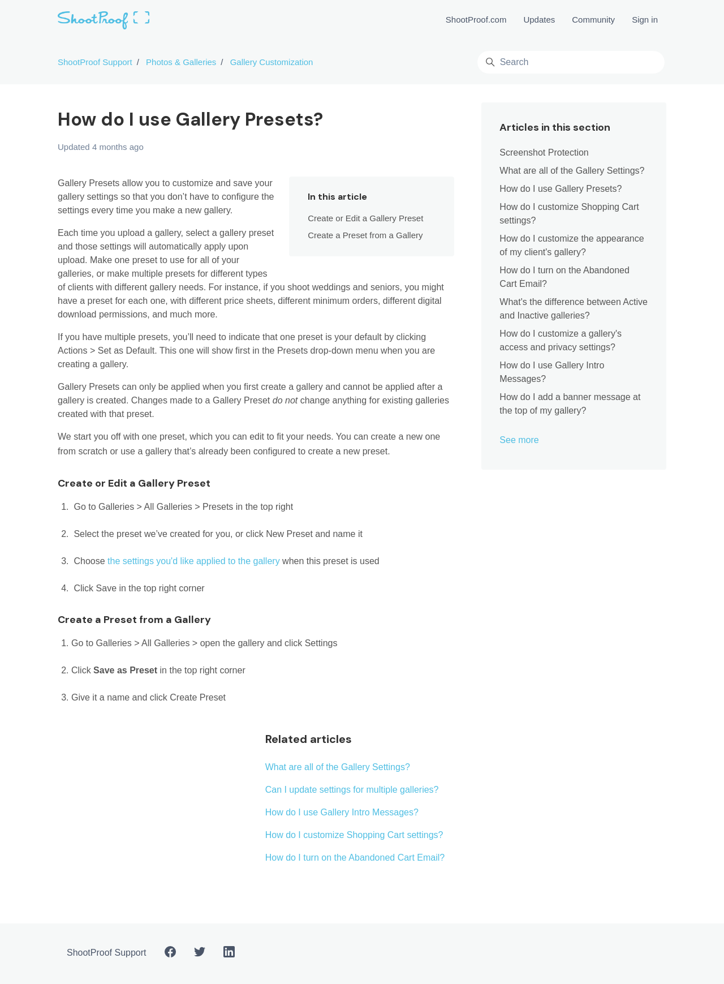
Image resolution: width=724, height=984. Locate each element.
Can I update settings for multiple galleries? (352, 789)
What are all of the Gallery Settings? (337, 767)
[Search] (571, 62)
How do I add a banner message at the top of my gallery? (569, 403)
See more (518, 440)
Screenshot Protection (543, 152)
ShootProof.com (476, 19)
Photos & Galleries (181, 62)
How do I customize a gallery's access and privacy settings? (560, 340)
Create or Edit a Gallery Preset (365, 218)
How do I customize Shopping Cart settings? (354, 835)
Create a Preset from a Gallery (365, 235)
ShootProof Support (95, 62)
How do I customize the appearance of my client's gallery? (571, 245)
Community (593, 19)
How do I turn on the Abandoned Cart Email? (355, 857)
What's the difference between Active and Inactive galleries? (573, 308)
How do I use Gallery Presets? (560, 189)
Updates (539, 19)
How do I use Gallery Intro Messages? (342, 812)
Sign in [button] (645, 19)
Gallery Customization (271, 62)
